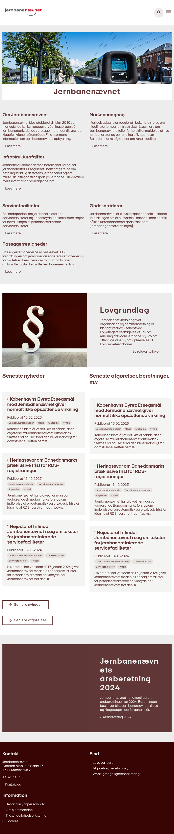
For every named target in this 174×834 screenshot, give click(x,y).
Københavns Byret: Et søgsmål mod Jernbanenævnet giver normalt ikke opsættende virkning (42, 404)
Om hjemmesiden (19, 810)
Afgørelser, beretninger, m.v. (113, 768)
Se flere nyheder (28, 605)
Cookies (12, 821)
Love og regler (104, 763)
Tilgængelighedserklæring (26, 815)
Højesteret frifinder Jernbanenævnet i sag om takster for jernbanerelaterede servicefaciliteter (42, 534)
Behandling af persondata (25, 804)
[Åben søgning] (159, 13)
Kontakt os (13, 784)
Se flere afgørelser (30, 620)
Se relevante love (145, 351)
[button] (170, 13)
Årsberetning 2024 (117, 717)
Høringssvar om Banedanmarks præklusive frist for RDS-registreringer (42, 465)
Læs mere (13, 146)
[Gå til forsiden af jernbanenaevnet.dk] (22, 12)
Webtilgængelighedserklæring (116, 774)
